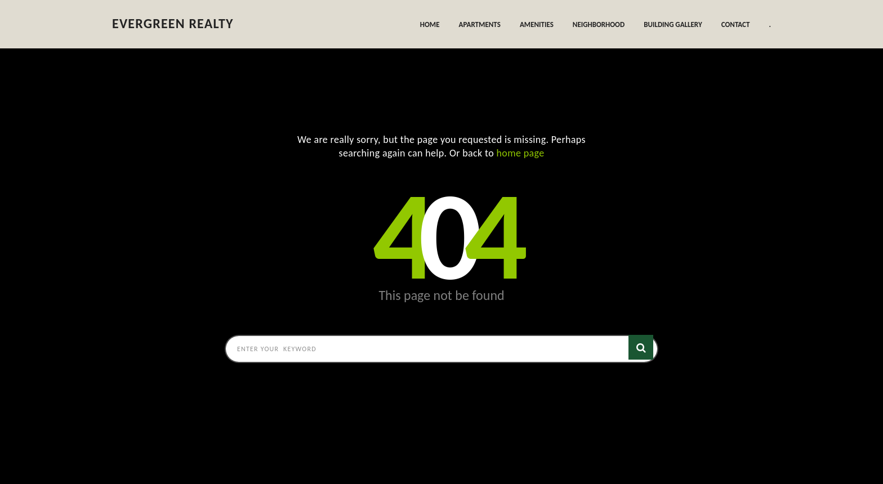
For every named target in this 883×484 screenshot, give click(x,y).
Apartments (480, 24)
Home (430, 24)
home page (521, 153)
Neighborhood (599, 24)
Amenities (537, 24)
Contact (735, 24)
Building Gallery (673, 24)
